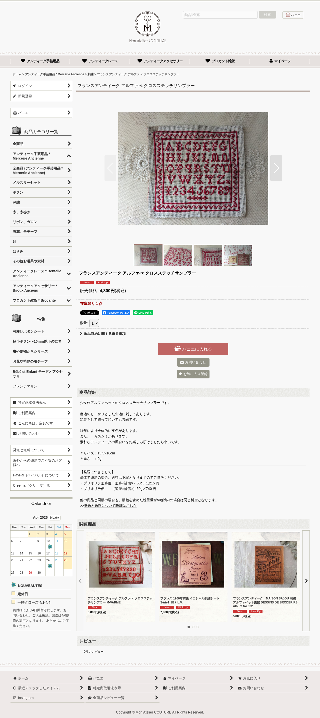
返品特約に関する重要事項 (103, 334)
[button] (110, 168)
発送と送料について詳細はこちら (110, 506)
